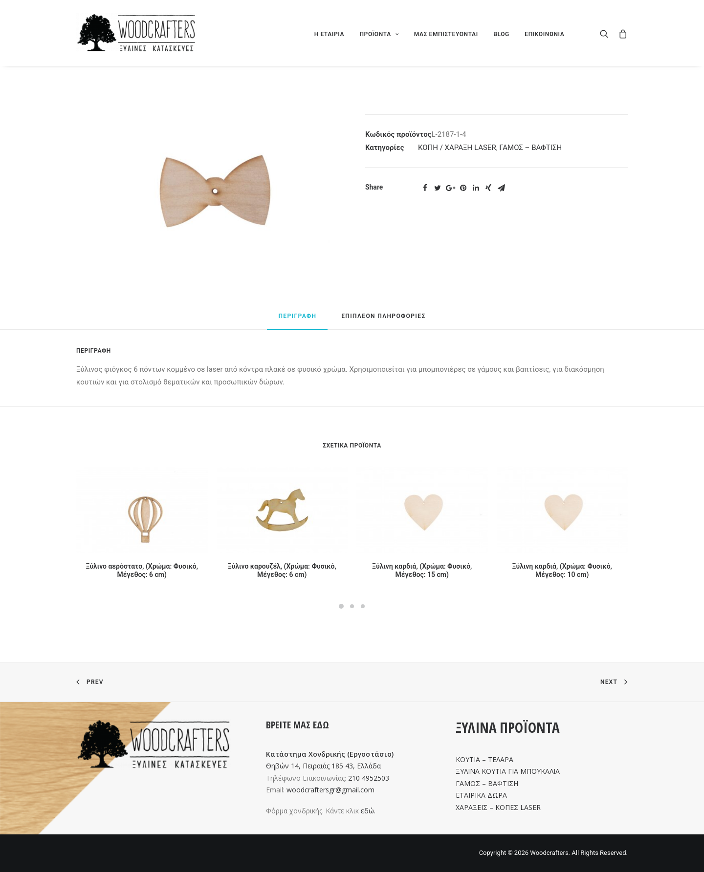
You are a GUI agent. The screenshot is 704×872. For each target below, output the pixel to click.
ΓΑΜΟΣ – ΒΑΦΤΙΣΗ (530, 147)
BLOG (501, 34)
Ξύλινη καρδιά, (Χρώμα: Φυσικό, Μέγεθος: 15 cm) (422, 570)
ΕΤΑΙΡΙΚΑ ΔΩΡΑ (481, 795)
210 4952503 (368, 778)
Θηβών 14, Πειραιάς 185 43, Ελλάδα (323, 765)
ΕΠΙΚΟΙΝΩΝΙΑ (544, 34)
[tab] (297, 320)
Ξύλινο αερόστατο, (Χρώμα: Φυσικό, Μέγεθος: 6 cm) (142, 570)
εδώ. (368, 810)
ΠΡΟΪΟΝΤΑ (378, 34)
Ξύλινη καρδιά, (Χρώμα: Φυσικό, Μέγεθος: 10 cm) (562, 570)
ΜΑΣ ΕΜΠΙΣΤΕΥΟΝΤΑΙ (446, 34)
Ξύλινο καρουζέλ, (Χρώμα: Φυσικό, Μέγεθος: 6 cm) (282, 570)
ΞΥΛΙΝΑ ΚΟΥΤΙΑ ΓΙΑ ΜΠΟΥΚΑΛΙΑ (508, 771)
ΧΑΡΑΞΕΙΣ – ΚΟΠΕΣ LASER (498, 807)
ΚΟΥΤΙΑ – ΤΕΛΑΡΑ (484, 759)
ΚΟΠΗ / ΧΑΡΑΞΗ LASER (457, 147)
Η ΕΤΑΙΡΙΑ (329, 34)
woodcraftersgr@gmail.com (330, 789)
